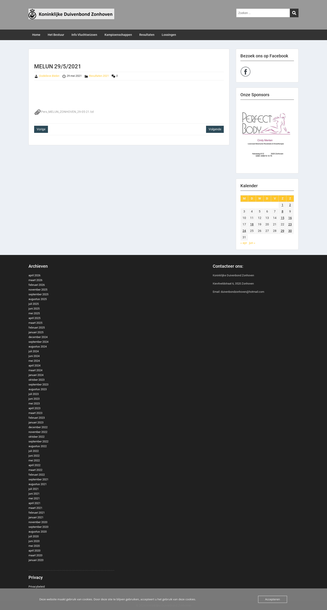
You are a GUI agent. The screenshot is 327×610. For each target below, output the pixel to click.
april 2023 (34, 408)
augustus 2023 (38, 389)
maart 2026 (35, 280)
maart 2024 (35, 370)
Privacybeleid (37, 586)
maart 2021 (35, 507)
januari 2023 (36, 422)
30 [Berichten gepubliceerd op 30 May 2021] (290, 231)
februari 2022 (37, 474)
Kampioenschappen (118, 34)
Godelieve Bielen (49, 75)
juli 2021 (34, 489)
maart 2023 (35, 413)
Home (36, 34)
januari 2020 (36, 560)
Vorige (41, 129)
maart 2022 (35, 470)
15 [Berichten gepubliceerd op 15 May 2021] (282, 218)
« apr (243, 243)
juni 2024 (34, 356)
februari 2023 (37, 417)
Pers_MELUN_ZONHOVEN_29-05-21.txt (64, 111)
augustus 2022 (38, 446)
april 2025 (34, 318)
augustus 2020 (38, 531)
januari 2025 (36, 332)
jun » (252, 243)
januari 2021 (36, 517)
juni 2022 (34, 455)
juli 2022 (34, 451)
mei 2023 (34, 403)
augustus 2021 (38, 484)
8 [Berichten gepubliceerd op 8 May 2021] (282, 211)
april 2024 (34, 365)
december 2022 (38, 427)
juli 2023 (34, 394)
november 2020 (38, 522)
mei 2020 (34, 545)
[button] (267, 136)
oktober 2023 (36, 379)
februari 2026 (37, 284)
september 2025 (38, 294)
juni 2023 (34, 398)
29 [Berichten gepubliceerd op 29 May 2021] (282, 231)
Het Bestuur (56, 34)
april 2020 (34, 550)
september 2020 (38, 526)
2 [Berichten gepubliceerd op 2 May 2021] (290, 205)
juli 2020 (34, 536)
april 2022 (34, 465)
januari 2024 (36, 375)
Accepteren (272, 599)
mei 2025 (34, 313)
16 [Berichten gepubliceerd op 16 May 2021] (290, 218)
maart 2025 (35, 322)
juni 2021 (34, 493)
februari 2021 (37, 512)
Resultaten (146, 34)
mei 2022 (34, 460)
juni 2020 (34, 541)
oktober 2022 (36, 436)
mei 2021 (34, 498)
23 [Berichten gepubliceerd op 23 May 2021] (290, 224)
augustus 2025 (38, 299)
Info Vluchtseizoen (84, 34)
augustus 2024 (38, 346)
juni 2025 (34, 308)
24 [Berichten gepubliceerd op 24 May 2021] (244, 231)
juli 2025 (34, 303)
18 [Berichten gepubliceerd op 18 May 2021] (252, 224)
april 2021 (34, 503)
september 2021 (38, 479)
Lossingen (169, 34)
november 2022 (38, 432)
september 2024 (38, 341)
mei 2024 (34, 360)
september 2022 (38, 441)
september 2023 (38, 384)
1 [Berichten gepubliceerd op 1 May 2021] (282, 205)
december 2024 (38, 337)
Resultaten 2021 (99, 75)
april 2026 (34, 275)
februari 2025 (37, 327)
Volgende (215, 129)
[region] (267, 136)
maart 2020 (35, 555)
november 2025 (38, 289)
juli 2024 (34, 351)
